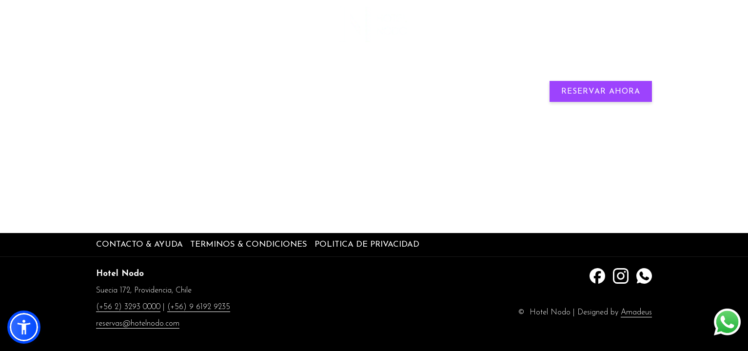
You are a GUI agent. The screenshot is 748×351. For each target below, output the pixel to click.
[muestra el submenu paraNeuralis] (306, 67)
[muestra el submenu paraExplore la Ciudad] (555, 67)
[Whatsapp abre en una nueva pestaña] (644, 275)
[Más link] (640, 67)
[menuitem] (204, 67)
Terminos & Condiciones (248, 244)
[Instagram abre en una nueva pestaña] (621, 275)
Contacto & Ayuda (139, 244)
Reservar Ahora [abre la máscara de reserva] (600, 92)
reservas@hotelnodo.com (137, 324)
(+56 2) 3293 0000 (128, 307)
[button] (24, 327)
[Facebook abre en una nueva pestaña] (597, 275)
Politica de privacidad (367, 244)
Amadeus (636, 312)
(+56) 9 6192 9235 (623, 25)
